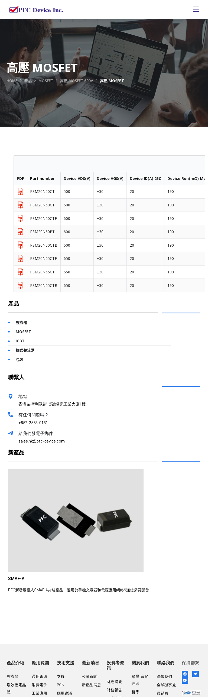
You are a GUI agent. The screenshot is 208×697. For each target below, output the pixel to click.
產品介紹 (15, 662)
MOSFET (46, 80)
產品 (28, 80)
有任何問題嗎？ (33, 414)
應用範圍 (40, 662)
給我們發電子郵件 (35, 433)
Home (12, 80)
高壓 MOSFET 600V (78, 80)
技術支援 (65, 662)
